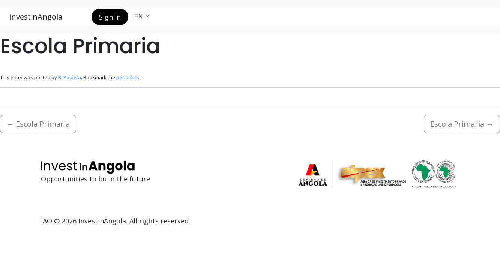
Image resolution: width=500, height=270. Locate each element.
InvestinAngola (35, 17)
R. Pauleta (69, 77)
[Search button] (80, 16)
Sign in (110, 16)
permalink (127, 77)
